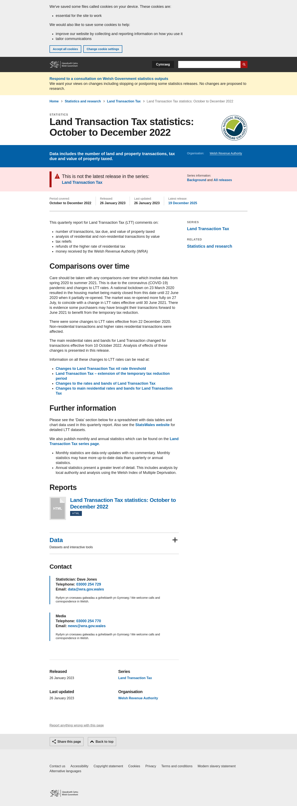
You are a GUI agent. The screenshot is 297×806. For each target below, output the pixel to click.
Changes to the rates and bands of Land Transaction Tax (106, 383)
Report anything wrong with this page (77, 725)
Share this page (69, 741)
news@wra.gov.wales (87, 626)
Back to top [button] (104, 741)
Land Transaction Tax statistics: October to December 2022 (58, 508)
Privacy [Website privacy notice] (150, 766)
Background (196, 180)
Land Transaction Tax (124, 101)
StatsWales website (152, 425)
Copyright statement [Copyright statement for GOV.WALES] (108, 766)
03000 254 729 (88, 584)
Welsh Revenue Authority (226, 153)
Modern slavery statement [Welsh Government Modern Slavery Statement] (217, 766)
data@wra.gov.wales (86, 589)
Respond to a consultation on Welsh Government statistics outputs (109, 79)
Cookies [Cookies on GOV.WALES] (134, 766)
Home (54, 101)
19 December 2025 (182, 203)
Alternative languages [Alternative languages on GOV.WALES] (65, 771)
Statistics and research (83, 101)
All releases (223, 180)
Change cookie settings (103, 49)
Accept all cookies (65, 49)
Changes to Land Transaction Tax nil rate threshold (101, 369)
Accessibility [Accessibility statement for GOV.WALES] (79, 766)
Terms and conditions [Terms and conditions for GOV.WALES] (176, 766)
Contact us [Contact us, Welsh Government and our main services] (57, 766)
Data (56, 540)
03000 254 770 (88, 621)
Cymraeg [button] (163, 64)
